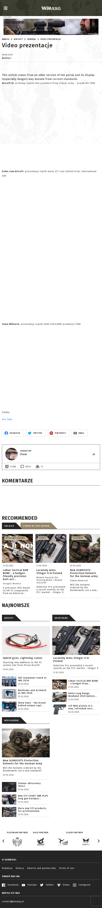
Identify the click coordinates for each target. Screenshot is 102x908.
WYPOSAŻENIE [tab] (11, 720)
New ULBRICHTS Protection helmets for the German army (22, 762)
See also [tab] (9, 526)
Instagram (81, 885)
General (31, 39)
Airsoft (18, 39)
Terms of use (66, 868)
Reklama (7, 17)
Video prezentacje (50, 39)
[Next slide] (98, 840)
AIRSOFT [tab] (8, 618)
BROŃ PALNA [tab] (61, 618)
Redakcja (7, 868)
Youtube (29, 885)
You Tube (7, 419)
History (20, 868)
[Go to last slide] (3, 840)
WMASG (5, 39)
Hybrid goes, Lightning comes (22, 658)
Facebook (10, 885)
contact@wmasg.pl (13, 901)
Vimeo (63, 885)
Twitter (47, 885)
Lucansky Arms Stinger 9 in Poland (71, 659)
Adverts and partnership (41, 868)
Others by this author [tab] (36, 526)
